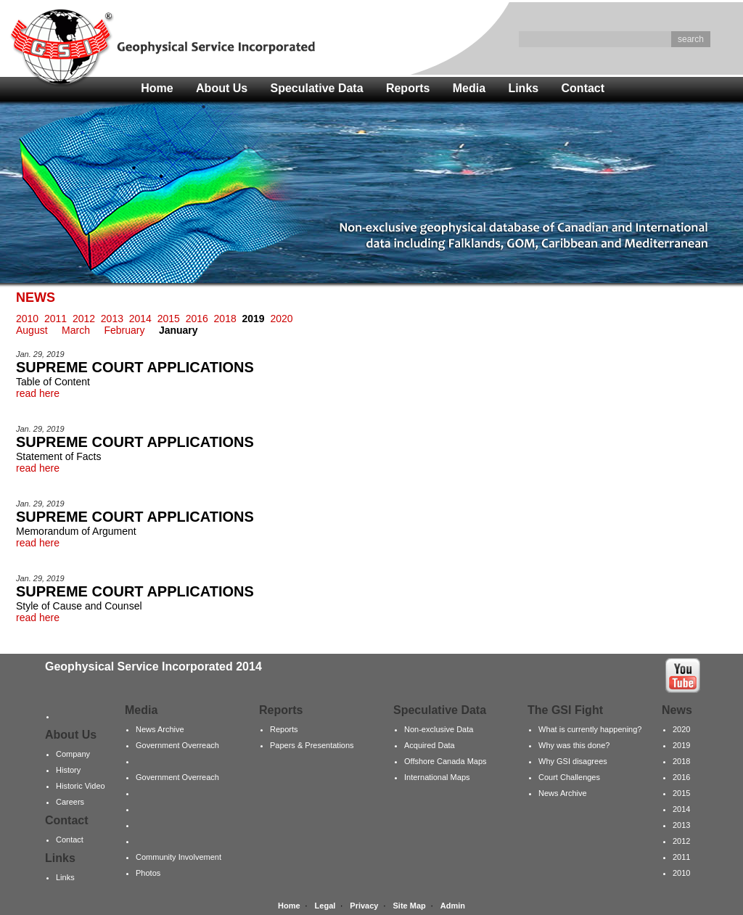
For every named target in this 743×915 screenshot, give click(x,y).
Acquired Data (429, 745)
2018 (225, 318)
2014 (140, 318)
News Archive (160, 729)
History (68, 770)
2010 (27, 318)
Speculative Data (317, 88)
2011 (55, 318)
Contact (583, 88)
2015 (168, 318)
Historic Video (80, 785)
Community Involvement (178, 857)
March (76, 330)
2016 (197, 318)
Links (523, 88)
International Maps (437, 777)
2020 (281, 318)
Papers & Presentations (312, 745)
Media (469, 88)
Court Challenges (569, 777)
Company (73, 754)
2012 (84, 318)
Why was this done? (573, 745)
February (124, 330)
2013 (112, 318)
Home (157, 88)
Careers (70, 801)
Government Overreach (177, 745)
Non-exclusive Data (438, 729)
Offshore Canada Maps (445, 761)
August (32, 330)
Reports (408, 88)
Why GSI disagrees (572, 761)
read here (37, 393)
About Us (221, 88)
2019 (681, 745)
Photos (148, 873)
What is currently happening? (589, 729)
